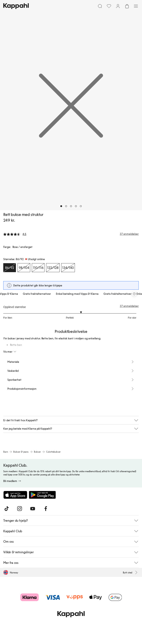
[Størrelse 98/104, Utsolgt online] (24, 267)
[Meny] (135, 6)
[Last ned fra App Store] (15, 495)
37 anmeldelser (129, 306)
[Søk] (99, 6)
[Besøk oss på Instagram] (19, 508)
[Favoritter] (108, 6)
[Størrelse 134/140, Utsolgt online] (68, 267)
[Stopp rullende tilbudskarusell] (134, 293)
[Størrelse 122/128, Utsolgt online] (53, 267)
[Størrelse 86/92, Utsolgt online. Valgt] (9, 267)
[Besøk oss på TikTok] (6, 508)
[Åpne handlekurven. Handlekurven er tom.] (126, 6)
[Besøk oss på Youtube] (32, 508)
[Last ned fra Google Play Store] (42, 495)
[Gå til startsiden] (16, 6)
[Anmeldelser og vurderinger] (71, 233)
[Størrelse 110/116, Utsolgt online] (38, 267)
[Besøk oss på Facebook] (45, 508)
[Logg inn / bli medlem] (117, 6)
